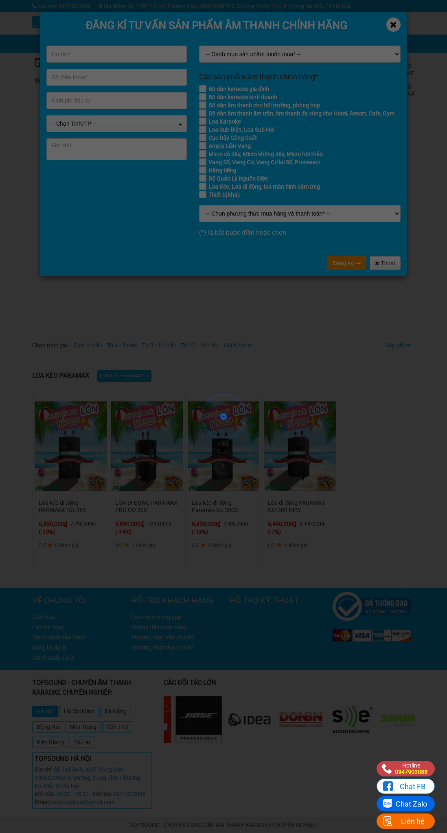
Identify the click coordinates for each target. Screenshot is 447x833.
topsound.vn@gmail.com (83, 802)
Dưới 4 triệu (88, 345)
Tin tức (338, 20)
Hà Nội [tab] (45, 711)
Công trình (369, 20)
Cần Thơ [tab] (117, 727)
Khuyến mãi (278, 20)
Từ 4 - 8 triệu (122, 345)
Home (395, 59)
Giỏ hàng (310, 38)
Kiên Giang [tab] (50, 742)
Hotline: (102, 794)
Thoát (385, 263)
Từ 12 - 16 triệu (200, 345)
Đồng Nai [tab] (48, 727)
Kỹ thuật (308, 20)
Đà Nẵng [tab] (116, 711)
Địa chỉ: (44, 769)
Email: (42, 802)
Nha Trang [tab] (83, 727)
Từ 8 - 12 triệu (159, 345)
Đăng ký (347, 263)
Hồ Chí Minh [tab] (79, 711)
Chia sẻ (278, 38)
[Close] (393, 24)
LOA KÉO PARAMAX (401, 90)
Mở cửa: (45, 794)
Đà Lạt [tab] (82, 742)
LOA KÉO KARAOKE (401, 69)
